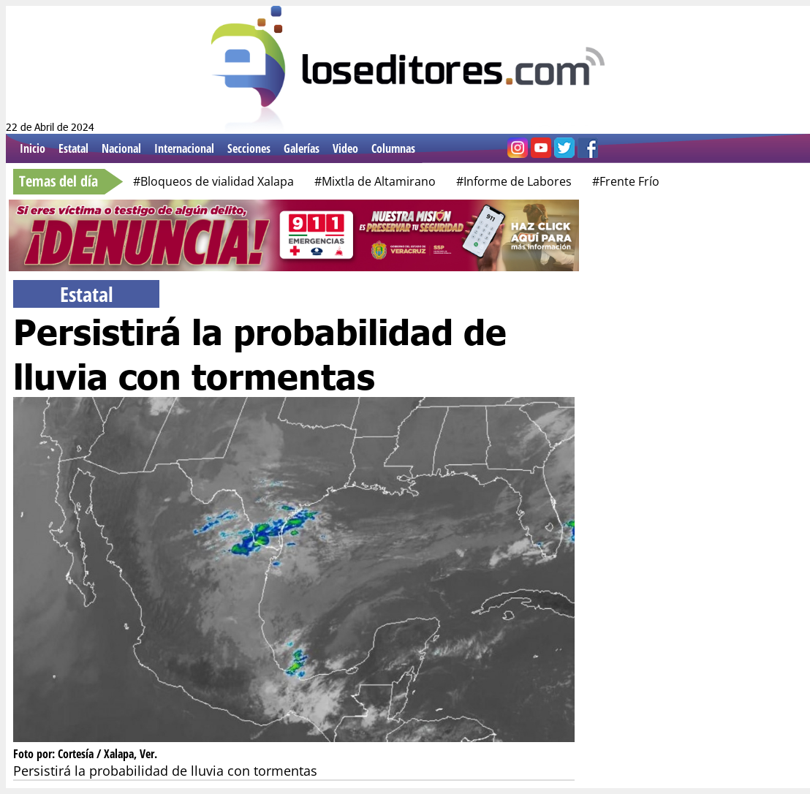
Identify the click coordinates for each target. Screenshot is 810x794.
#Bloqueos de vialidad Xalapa (213, 181)
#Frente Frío (625, 181)
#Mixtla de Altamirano (375, 181)
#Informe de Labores (514, 181)
